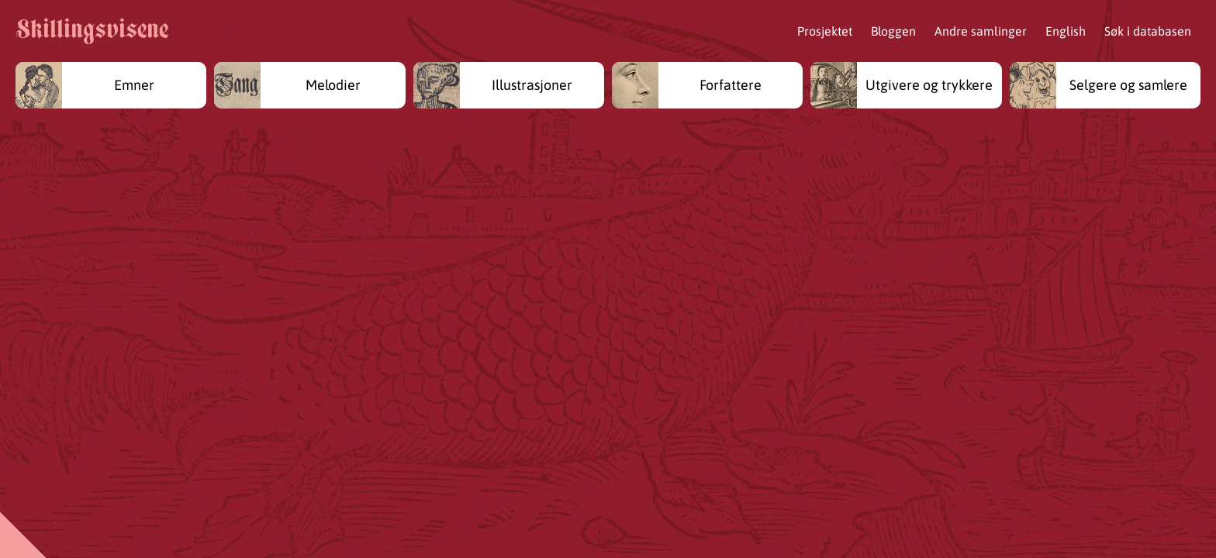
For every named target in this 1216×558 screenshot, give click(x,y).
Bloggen (893, 31)
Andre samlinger (980, 31)
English (1065, 31)
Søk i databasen (1147, 31)
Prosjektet (824, 31)
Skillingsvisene (92, 31)
